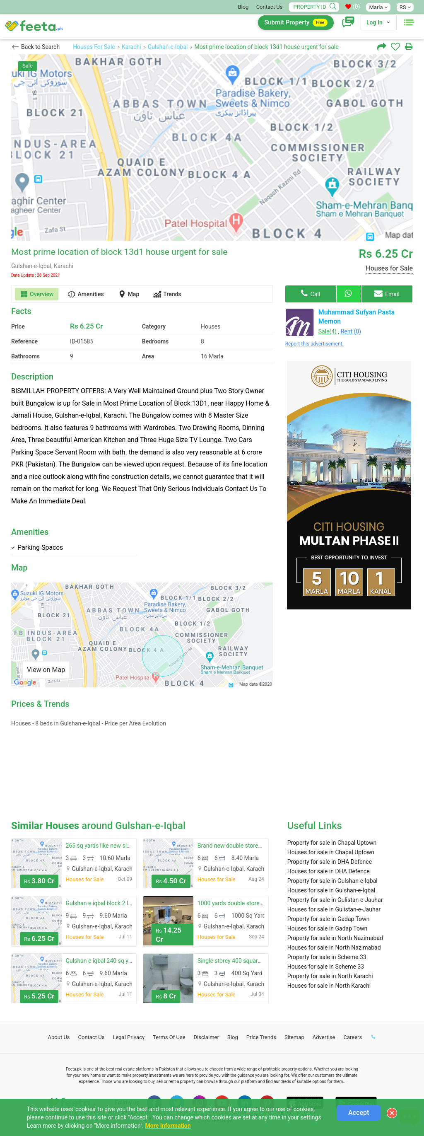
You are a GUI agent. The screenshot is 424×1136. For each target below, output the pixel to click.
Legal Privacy (129, 1037)
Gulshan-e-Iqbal (168, 47)
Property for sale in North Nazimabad (335, 938)
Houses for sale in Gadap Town (327, 928)
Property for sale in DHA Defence (329, 861)
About (59, 1037)
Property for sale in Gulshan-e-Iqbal (332, 880)
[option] (212, 147)
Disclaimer (206, 1037)
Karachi (131, 47)
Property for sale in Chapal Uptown (332, 842)
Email (387, 293)
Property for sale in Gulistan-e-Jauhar (335, 900)
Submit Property (296, 23)
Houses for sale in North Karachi (329, 985)
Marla (378, 7)
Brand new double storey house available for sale (260, 845)
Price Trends (261, 1037)
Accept (358, 1113)
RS (405, 7)
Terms (169, 1037)
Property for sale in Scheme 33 (326, 957)
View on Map (46, 670)
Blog (243, 7)
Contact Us (269, 7)
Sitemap (294, 1037)
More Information (168, 1125)
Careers (352, 1037)
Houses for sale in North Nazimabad (334, 947)
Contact (91, 1037)
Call (310, 293)
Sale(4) (327, 331)
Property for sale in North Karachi (330, 976)
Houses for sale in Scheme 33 (325, 966)
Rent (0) (351, 331)
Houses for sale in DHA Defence (328, 871)
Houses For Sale (94, 47)
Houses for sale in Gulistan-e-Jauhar (334, 909)
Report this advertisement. (314, 344)
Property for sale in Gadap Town (328, 919)
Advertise (324, 1037)
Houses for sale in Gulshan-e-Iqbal (331, 890)
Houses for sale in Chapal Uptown (330, 852)
